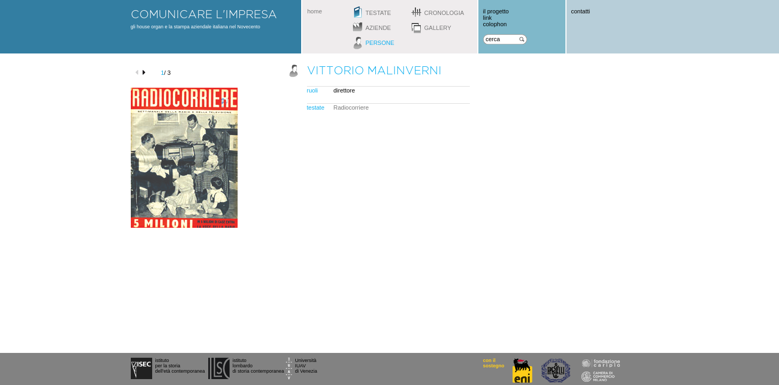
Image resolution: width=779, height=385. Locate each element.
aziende (378, 28)
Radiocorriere (351, 107)
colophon (495, 24)
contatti (580, 11)
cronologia (444, 13)
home (315, 11)
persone (380, 43)
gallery (438, 28)
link (487, 17)
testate (378, 13)
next (145, 72)
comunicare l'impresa (204, 14)
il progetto (496, 11)
